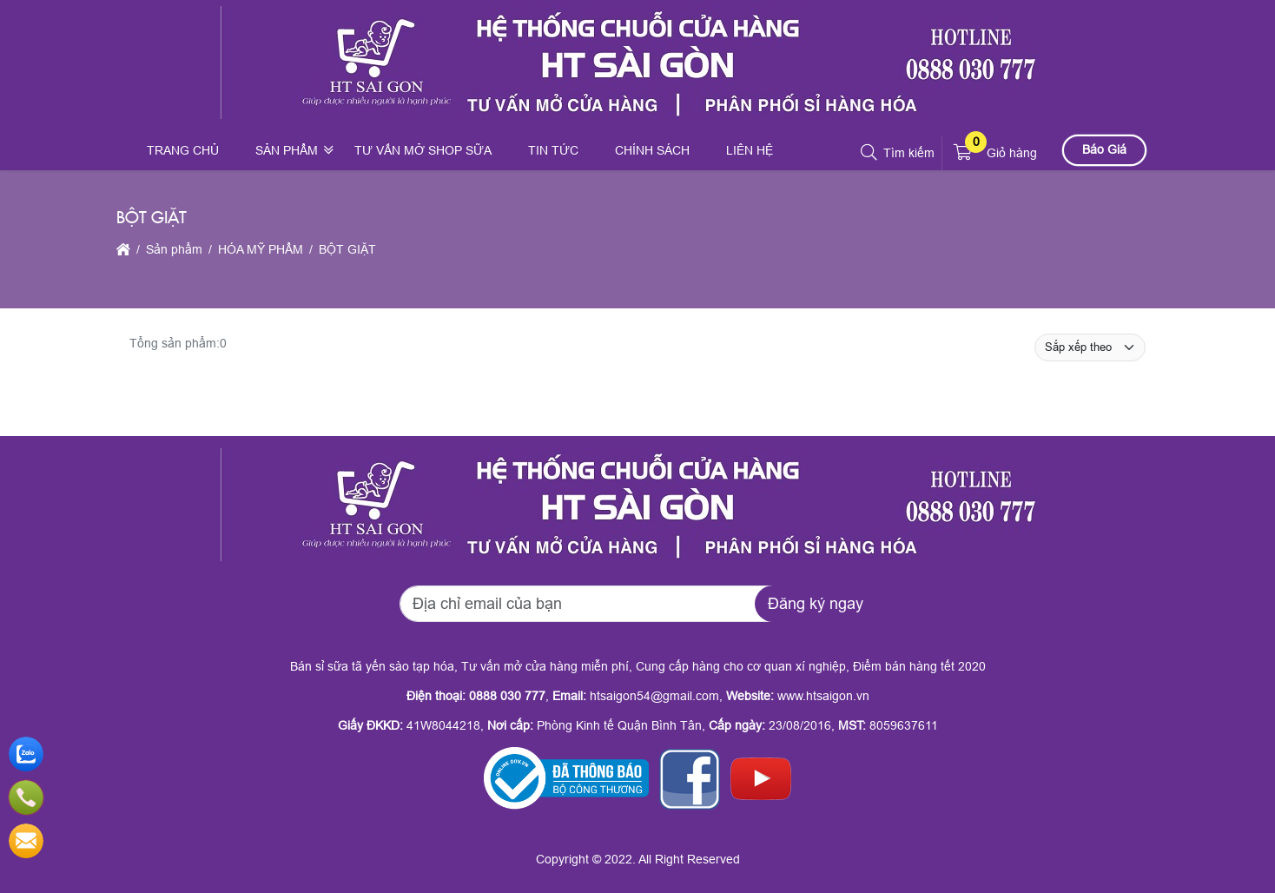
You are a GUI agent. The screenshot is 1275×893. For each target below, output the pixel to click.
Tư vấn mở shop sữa (423, 150)
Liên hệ (749, 150)
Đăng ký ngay (815, 603)
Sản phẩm (286, 150)
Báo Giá (1104, 149)
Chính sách (652, 150)
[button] (869, 153)
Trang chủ (183, 150)
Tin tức (553, 150)
